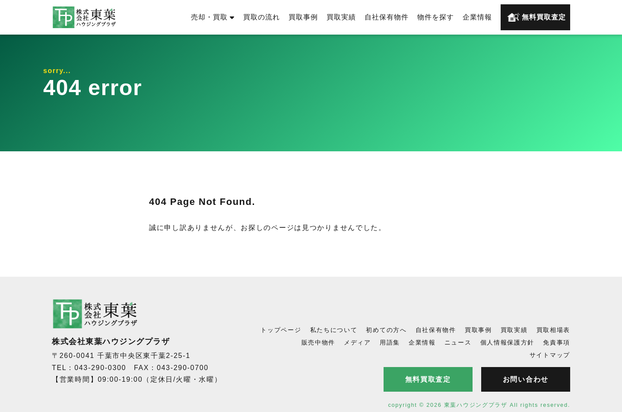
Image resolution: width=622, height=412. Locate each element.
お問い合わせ (526, 379)
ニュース (458, 342)
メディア (357, 342)
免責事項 (556, 342)
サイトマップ (550, 354)
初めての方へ (386, 329)
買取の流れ (261, 17)
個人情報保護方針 (507, 342)
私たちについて (334, 329)
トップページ (280, 329)
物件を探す (435, 17)
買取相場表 (553, 329)
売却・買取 (213, 17)
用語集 (390, 342)
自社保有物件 (387, 17)
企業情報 (477, 17)
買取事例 (303, 17)
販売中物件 (318, 342)
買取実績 (341, 17)
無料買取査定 (536, 17)
